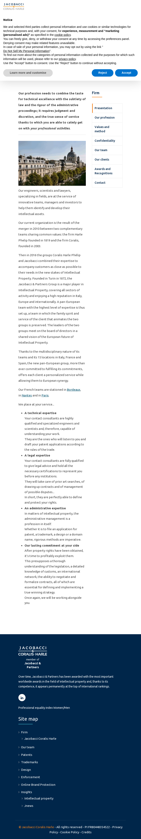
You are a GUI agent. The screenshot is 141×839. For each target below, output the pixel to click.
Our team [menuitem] (101, 150)
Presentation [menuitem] (103, 108)
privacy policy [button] (67, 59)
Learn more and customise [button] (28, 72)
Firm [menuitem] (24, 732)
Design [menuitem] (26, 769)
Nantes (27, 395)
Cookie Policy (69, 832)
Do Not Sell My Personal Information (26, 51)
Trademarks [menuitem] (29, 762)
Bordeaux (73, 389)
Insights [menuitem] (26, 792)
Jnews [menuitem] (28, 805)
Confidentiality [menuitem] (105, 140)
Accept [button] (126, 72)
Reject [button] (102, 72)
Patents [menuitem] (26, 754)
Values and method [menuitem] (102, 129)
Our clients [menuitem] (102, 159)
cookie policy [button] (63, 34)
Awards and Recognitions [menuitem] (103, 171)
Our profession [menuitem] (105, 117)
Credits (87, 832)
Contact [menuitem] (100, 182)
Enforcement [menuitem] (30, 777)
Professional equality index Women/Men (44, 707)
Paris (45, 395)
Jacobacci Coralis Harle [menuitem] (40, 738)
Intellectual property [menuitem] (38, 798)
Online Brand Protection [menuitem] (38, 784)
